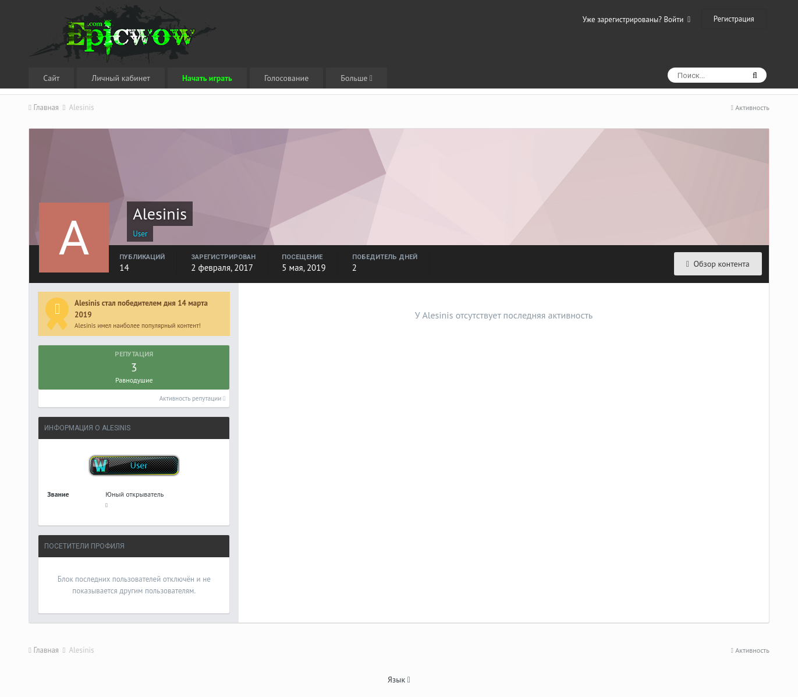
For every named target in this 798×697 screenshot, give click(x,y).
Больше (357, 78)
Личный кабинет (120, 78)
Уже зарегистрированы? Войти (637, 19)
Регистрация (734, 19)
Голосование (286, 78)
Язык (399, 679)
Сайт (51, 78)
